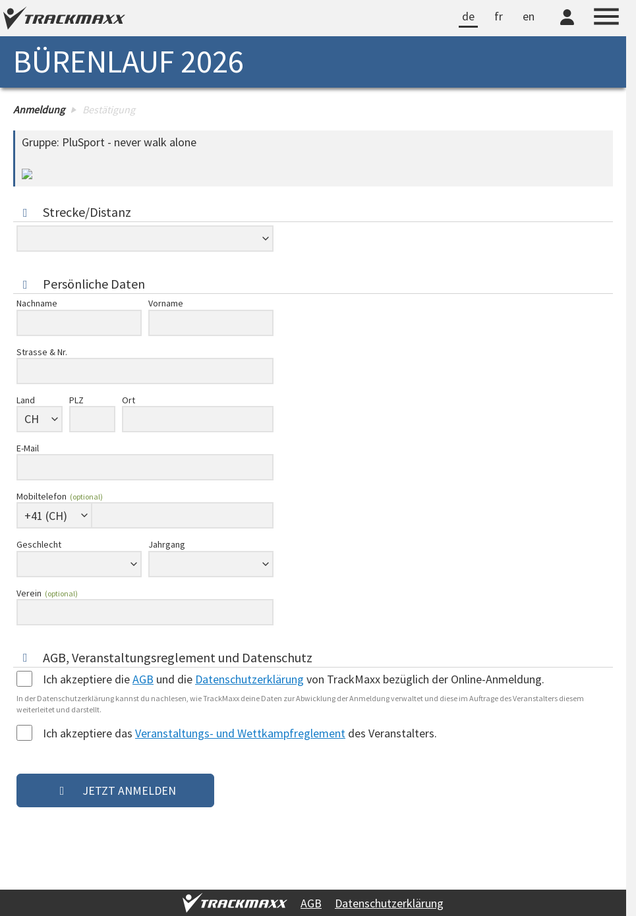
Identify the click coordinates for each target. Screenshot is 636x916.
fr (498, 16)
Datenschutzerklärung (389, 903)
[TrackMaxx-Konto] (567, 27)
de (468, 16)
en (529, 16)
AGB (311, 903)
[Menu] (606, 18)
